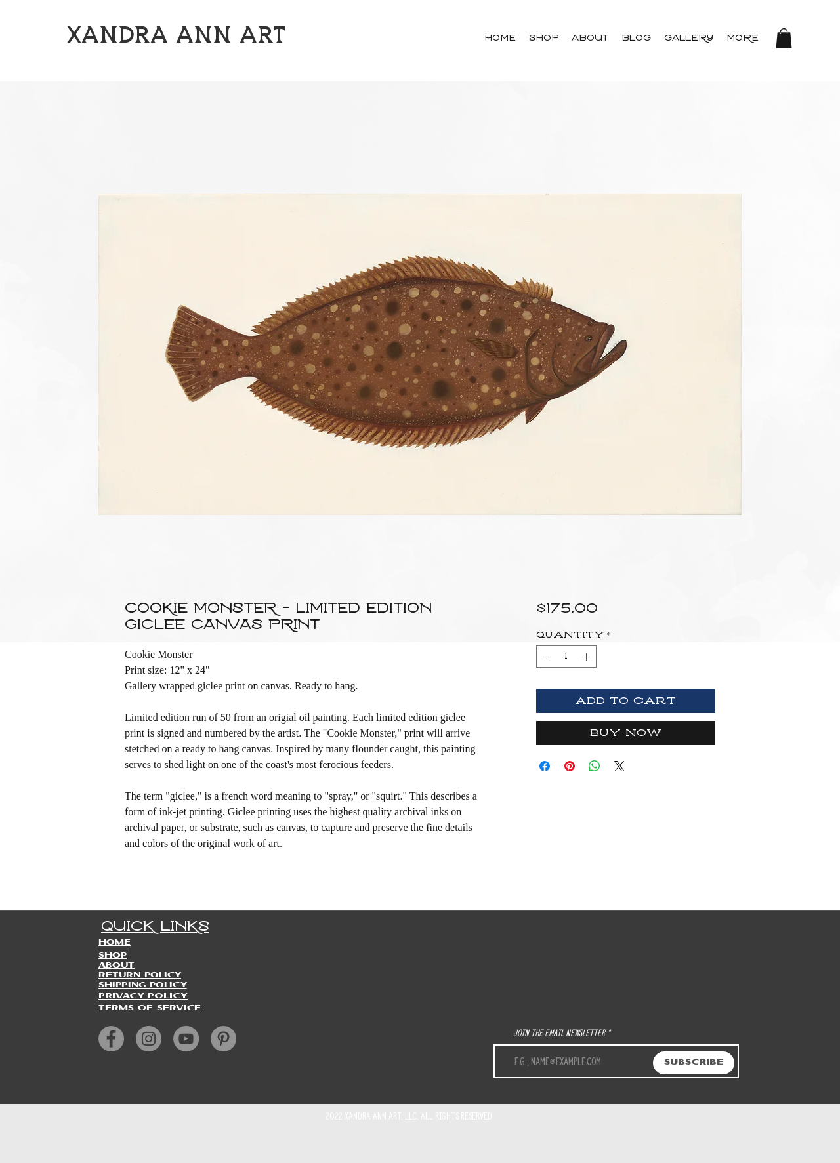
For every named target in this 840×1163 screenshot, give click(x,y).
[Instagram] (148, 1038)
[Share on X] (619, 766)
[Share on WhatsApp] (594, 766)
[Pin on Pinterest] (570, 766)
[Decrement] (545, 656)
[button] (784, 38)
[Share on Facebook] (545, 766)
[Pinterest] (223, 1038)
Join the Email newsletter (559, 1033)
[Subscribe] (693, 1062)
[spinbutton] (566, 656)
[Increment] (587, 656)
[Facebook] (111, 1038)
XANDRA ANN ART (176, 36)
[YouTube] (186, 1038)
